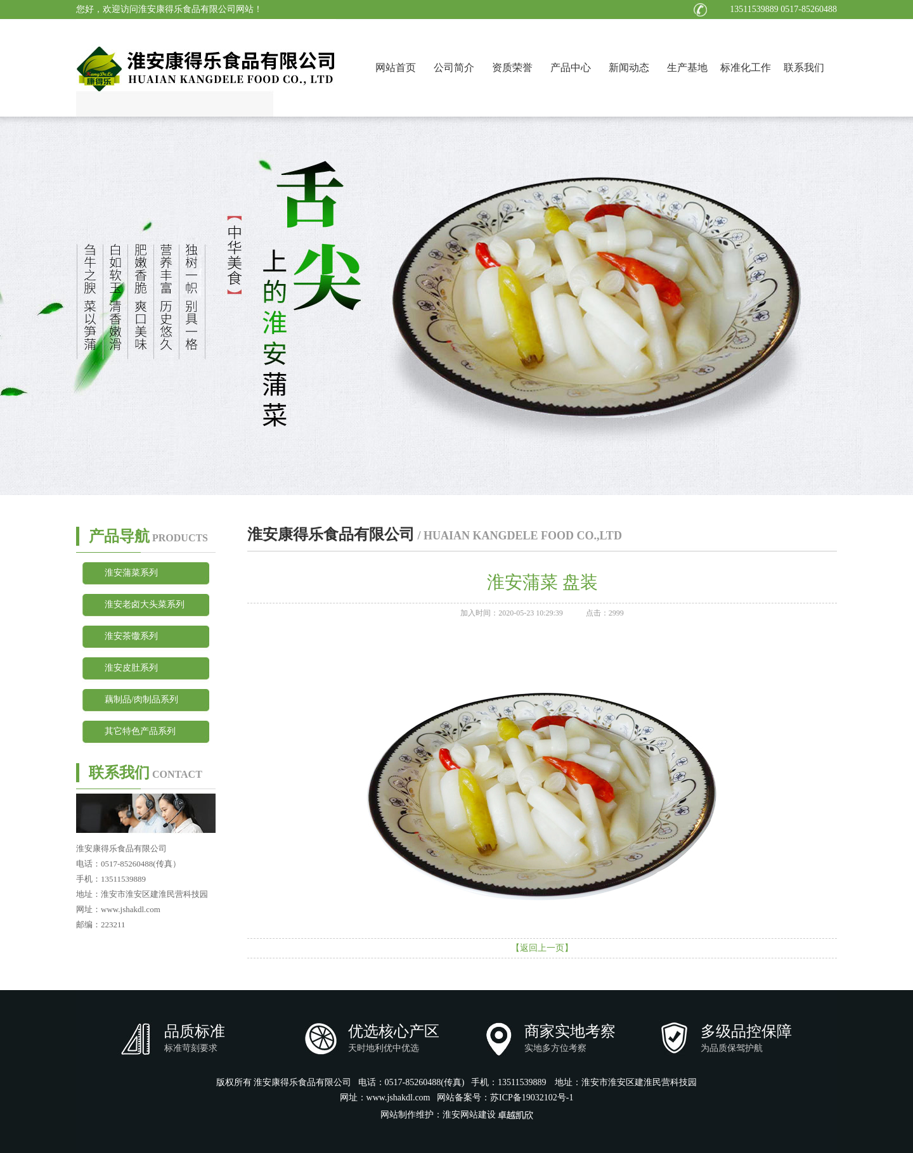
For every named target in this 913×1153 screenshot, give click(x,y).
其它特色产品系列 (140, 731)
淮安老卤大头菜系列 (145, 604)
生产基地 (687, 67)
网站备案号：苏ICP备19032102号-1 (505, 1097)
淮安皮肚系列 (131, 668)
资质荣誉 (512, 67)
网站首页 (395, 67)
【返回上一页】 (542, 948)
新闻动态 (629, 67)
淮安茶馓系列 (131, 636)
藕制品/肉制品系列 (141, 699)
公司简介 (454, 67)
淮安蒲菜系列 (131, 572)
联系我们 (804, 67)
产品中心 (570, 67)
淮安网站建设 (469, 1114)
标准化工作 (745, 67)
